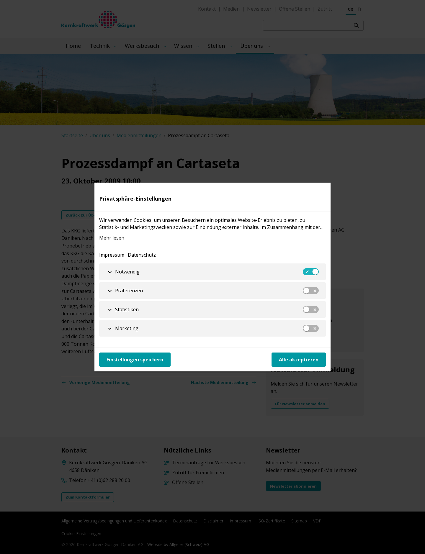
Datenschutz (142, 255)
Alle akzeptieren (298, 359)
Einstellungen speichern (135, 359)
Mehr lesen (111, 238)
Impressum (111, 255)
